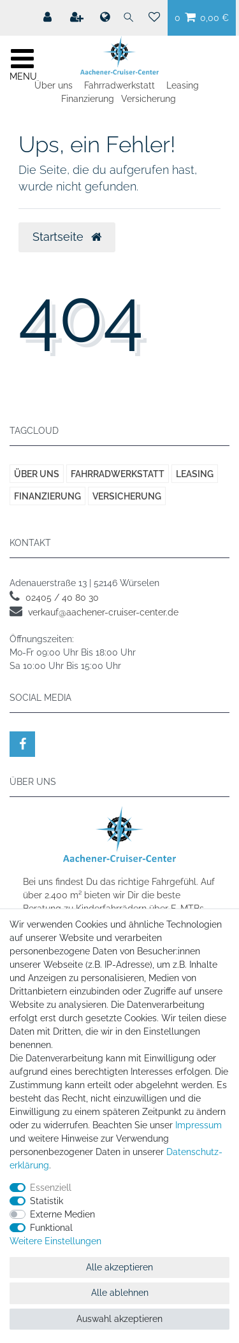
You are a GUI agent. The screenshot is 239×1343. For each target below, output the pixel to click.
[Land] (104, 18)
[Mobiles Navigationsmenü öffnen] (22, 63)
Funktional (51, 1228)
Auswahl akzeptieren (119, 1319)
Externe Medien (62, 1214)
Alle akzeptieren (119, 1267)
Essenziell (50, 1187)
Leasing (182, 85)
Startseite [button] (67, 237)
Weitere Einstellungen (55, 1241)
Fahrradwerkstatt (119, 85)
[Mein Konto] (48, 17)
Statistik (46, 1201)
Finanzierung (87, 99)
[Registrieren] (78, 17)
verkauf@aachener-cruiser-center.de (103, 612)
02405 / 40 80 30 (62, 597)
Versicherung (148, 99)
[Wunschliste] (154, 18)
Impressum (198, 1125)
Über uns (53, 85)
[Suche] (128, 18)
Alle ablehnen (119, 1293)
